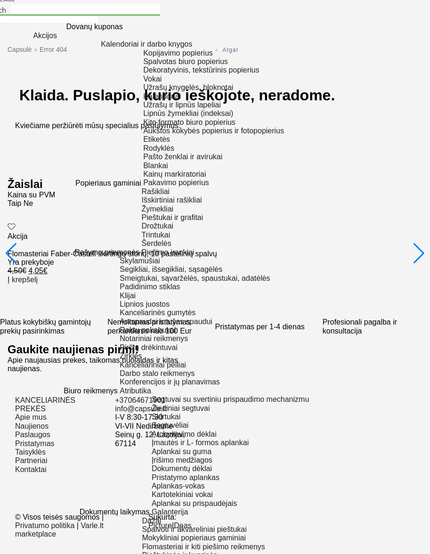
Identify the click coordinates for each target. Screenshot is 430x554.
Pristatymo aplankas (185, 477)
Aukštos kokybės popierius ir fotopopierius (213, 131)
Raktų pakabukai (148, 330)
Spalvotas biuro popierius (185, 61)
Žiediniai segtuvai (181, 408)
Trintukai (156, 235)
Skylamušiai (140, 261)
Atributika (135, 391)
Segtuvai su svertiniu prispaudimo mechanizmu (230, 399)
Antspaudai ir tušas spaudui (166, 322)
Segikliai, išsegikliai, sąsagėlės (171, 269)
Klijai (128, 296)
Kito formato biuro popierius (189, 122)
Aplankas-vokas (178, 486)
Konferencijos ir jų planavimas (170, 382)
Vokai (152, 79)
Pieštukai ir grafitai (172, 217)
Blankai (155, 166)
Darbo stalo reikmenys (157, 373)
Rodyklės (158, 148)
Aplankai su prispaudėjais (194, 503)
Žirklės (131, 356)
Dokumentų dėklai (182, 468)
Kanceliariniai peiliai (153, 365)
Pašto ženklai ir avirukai (182, 157)
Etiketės (156, 139)
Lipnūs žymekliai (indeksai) (188, 113)
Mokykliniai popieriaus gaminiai (194, 538)
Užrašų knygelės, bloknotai (188, 87)
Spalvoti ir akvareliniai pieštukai (194, 529)
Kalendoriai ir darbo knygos (146, 44)
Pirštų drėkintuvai (149, 347)
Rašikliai (156, 191)
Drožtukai (158, 226)
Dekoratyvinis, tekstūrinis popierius (201, 70)
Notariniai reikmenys (154, 338)
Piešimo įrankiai (168, 252)
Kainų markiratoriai (174, 174)
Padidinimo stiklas (150, 287)
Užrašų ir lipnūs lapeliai (182, 105)
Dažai (151, 521)
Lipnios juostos (145, 304)
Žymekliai (158, 209)
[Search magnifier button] (5, 10)
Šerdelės (156, 243)
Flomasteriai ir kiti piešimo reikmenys (203, 547)
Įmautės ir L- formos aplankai (200, 443)
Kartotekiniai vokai (182, 494)
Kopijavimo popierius (178, 53)
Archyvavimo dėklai (184, 434)
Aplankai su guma (181, 452)
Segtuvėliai (170, 425)
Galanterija (170, 512)
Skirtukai (166, 417)
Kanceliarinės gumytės (157, 313)
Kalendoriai (162, 96)
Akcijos (45, 36)
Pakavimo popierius (176, 183)
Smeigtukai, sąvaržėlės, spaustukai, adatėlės (195, 278)
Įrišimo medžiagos (182, 460)
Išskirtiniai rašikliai (172, 200)
